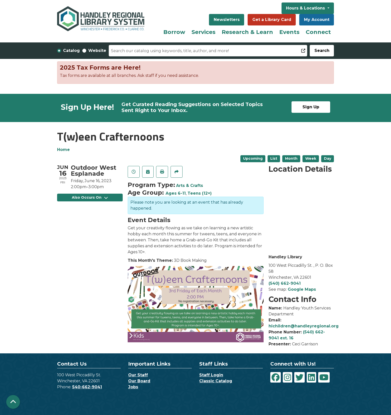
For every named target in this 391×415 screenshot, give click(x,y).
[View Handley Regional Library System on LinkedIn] (311, 377)
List (273, 158)
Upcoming (253, 158)
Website (97, 50)
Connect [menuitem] (318, 32)
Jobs (133, 387)
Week (310, 158)
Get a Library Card (271, 19)
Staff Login (211, 375)
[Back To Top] (13, 402)
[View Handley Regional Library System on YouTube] (324, 377)
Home (63, 149)
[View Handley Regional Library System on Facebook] (275, 377)
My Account (316, 19)
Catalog (71, 50)
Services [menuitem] (203, 32)
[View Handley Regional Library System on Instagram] (287, 377)
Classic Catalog (215, 381)
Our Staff (138, 375)
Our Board (139, 381)
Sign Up (310, 107)
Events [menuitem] (289, 32)
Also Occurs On (90, 197)
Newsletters (227, 19)
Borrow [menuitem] (174, 32)
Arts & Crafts (189, 185)
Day (327, 158)
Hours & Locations (306, 8)
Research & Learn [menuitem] (247, 32)
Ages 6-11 (176, 193)
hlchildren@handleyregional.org (304, 326)
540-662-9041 (87, 387)
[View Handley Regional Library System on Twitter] (299, 377)
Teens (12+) (200, 193)
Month (291, 158)
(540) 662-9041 (285, 283)
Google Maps (302, 289)
